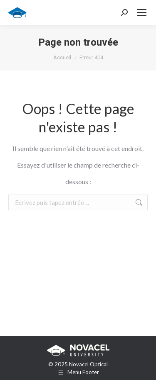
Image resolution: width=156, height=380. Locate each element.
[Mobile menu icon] (142, 12)
